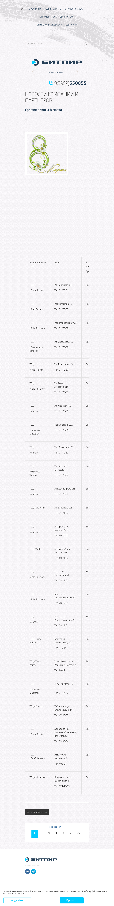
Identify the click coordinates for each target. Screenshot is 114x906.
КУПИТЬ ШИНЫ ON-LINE (63, 17)
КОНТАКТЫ (44, 17)
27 (78, 832)
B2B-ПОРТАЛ (71, 25)
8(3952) (70, 83)
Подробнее (17, 900)
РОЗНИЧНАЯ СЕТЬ (53, 9)
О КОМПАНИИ (35, 9)
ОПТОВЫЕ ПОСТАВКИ (74, 9)
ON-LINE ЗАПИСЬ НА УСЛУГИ (49, 25)
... (71, 832)
